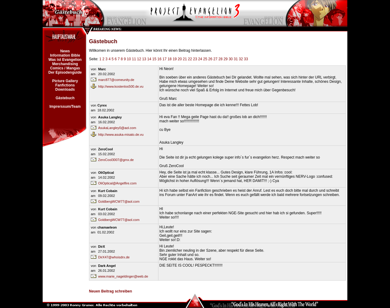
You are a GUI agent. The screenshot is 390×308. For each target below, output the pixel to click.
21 (185, 59)
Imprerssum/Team (65, 106)
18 (170, 59)
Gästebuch (65, 98)
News (65, 51)
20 (180, 59)
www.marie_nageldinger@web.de (123, 276)
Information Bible (65, 55)
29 (226, 59)
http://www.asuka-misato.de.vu (121, 134)
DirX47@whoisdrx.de (114, 257)
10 (129, 59)
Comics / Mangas (65, 68)
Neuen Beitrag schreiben (110, 291)
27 (215, 59)
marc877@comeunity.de (116, 80)
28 (220, 59)
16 (159, 59)
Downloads (65, 89)
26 (210, 59)
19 (175, 59)
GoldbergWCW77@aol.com (119, 201)
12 (139, 59)
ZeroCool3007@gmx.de (116, 160)
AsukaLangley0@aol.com (117, 128)
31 (236, 59)
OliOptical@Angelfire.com (117, 183)
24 (200, 59)
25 (205, 59)
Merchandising (65, 64)
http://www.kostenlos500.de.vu (121, 86)
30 (230, 59)
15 (154, 59)
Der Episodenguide (65, 72)
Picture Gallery (65, 81)
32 (241, 59)
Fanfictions (65, 85)
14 (149, 59)
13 (144, 59)
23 (195, 59)
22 (190, 59)
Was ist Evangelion (65, 60)
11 (134, 59)
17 (164, 59)
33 (246, 59)
